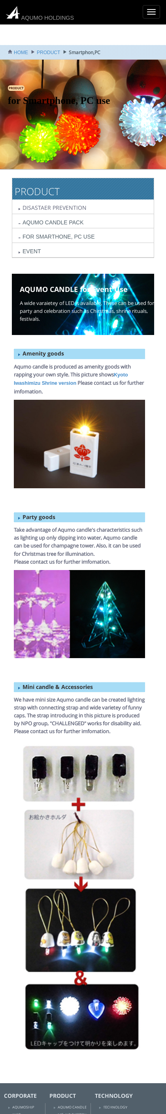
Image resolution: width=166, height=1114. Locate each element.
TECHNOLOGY (115, 1107)
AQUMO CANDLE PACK (53, 222)
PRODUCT (48, 52)
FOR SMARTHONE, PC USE (59, 236)
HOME (21, 52)
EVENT (32, 251)
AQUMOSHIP (23, 1107)
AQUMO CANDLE (72, 1107)
